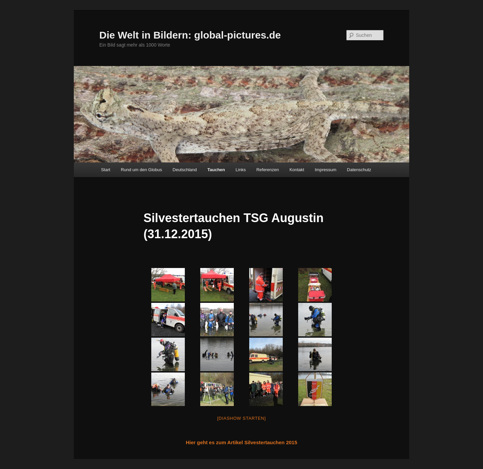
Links (240, 169)
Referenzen (267, 169)
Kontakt (296, 169)
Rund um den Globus (141, 169)
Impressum (325, 169)
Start (105, 169)
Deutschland (185, 169)
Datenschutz (359, 169)
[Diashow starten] (241, 418)
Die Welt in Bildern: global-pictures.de (190, 35)
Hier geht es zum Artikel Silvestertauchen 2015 (241, 442)
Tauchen (216, 169)
